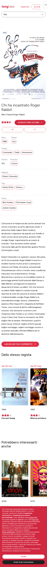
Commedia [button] (7, 152)
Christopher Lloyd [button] (23, 202)
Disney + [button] (20, 187)
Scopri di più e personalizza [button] (23, 562)
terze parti (35, 519)
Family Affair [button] (7, 187)
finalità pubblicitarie (8, 532)
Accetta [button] (23, 556)
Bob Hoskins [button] (7, 202)
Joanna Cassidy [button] (9, 208)
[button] (30, 122)
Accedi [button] (37, 7)
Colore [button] (14, 163)
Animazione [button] (27, 152)
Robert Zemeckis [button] (9, 176)
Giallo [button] (17, 152)
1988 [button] (4, 141)
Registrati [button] (25, 7)
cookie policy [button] (33, 517)
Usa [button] (14, 141)
